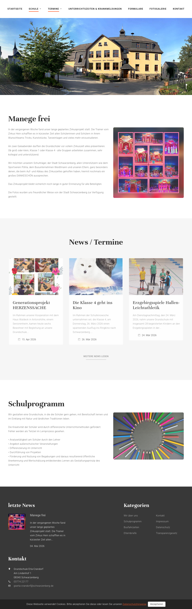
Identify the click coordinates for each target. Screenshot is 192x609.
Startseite (15, 9)
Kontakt (179, 9)
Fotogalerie (158, 9)
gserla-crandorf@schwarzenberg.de (33, 585)
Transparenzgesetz (166, 533)
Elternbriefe (130, 533)
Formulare (135, 9)
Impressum (162, 521)
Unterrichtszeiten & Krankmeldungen (95, 9)
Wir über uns (131, 515)
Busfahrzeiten (131, 527)
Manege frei (38, 515)
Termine (53, 9)
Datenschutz (163, 527)
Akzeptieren (156, 604)
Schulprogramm (133, 521)
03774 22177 (21, 581)
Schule (34, 9)
